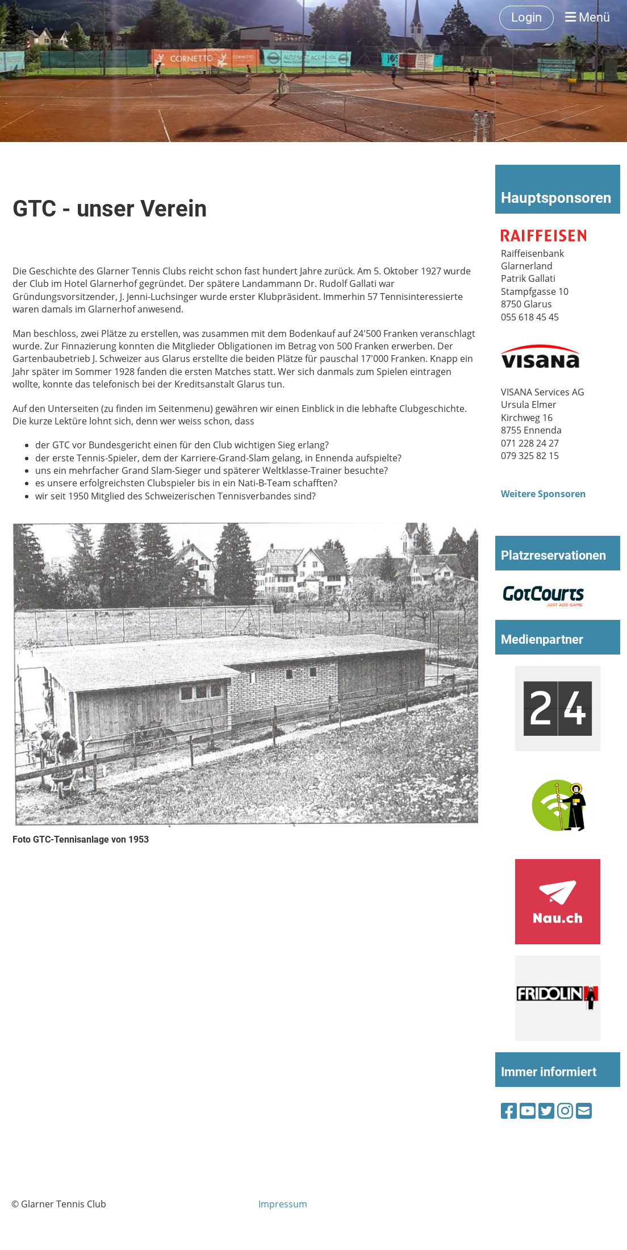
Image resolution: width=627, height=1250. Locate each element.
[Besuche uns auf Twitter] (546, 1110)
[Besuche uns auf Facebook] (509, 1110)
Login (526, 17)
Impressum (282, 1204)
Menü (587, 17)
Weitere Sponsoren (543, 494)
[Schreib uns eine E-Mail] (584, 1110)
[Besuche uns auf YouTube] (528, 1110)
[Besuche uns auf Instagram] (565, 1110)
